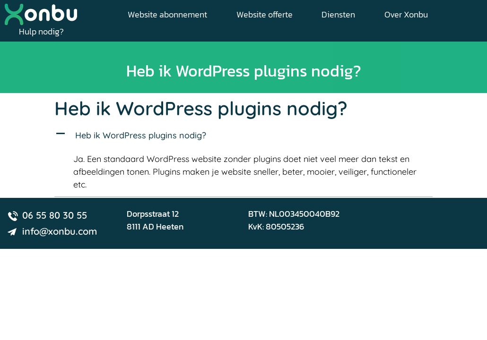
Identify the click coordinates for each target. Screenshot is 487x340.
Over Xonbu (406, 14)
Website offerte (264, 14)
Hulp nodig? (41, 31)
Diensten (338, 14)
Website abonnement (167, 14)
